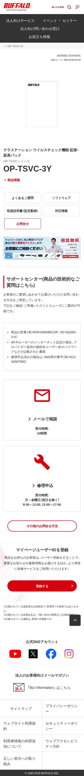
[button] (42, 526)
